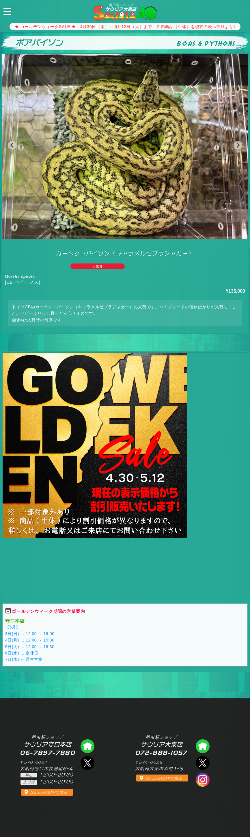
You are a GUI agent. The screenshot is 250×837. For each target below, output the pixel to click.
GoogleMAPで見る (48, 792)
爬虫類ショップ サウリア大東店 (203, 746)
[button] (12, 145)
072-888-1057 (240, 10)
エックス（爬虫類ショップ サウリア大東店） (203, 763)
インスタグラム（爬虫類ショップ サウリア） (203, 780)
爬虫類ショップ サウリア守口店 (87, 746)
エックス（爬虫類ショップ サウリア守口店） (87, 763)
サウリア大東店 (121, 7)
